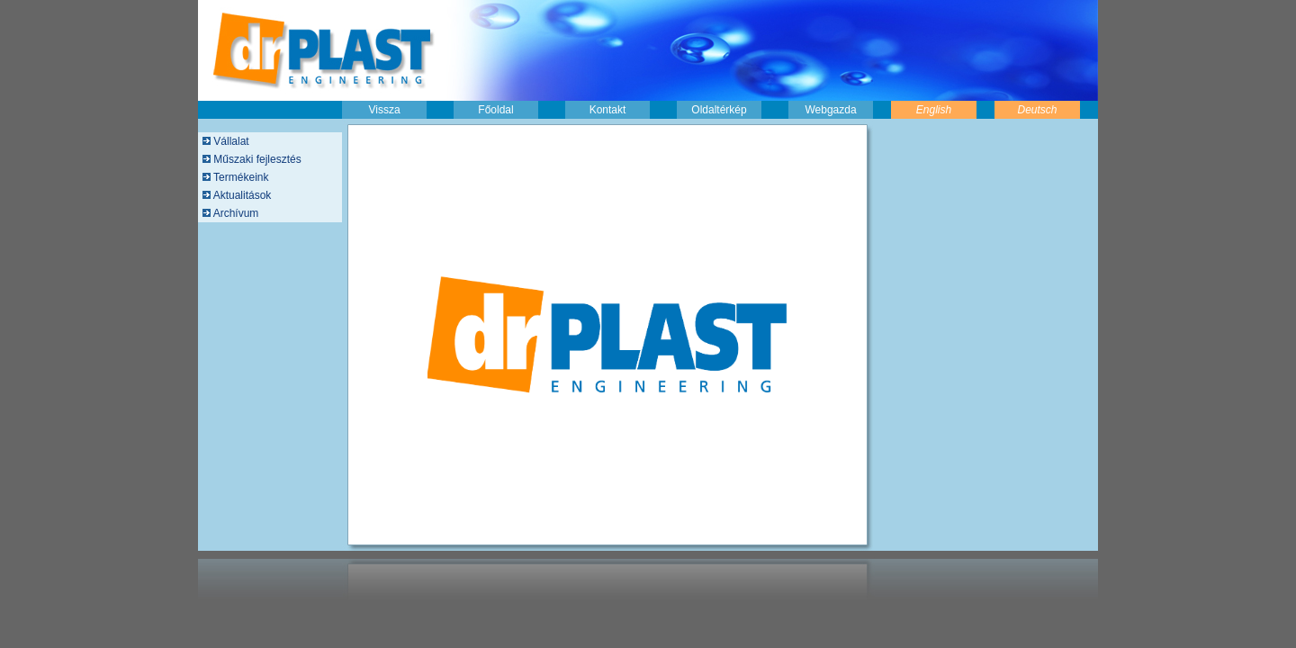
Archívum (234, 213)
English (933, 110)
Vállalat (230, 141)
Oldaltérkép (718, 110)
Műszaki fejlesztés (256, 159)
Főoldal (495, 110)
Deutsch (1037, 110)
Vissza (384, 110)
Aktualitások (241, 195)
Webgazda (830, 110)
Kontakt (608, 110)
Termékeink (239, 177)
